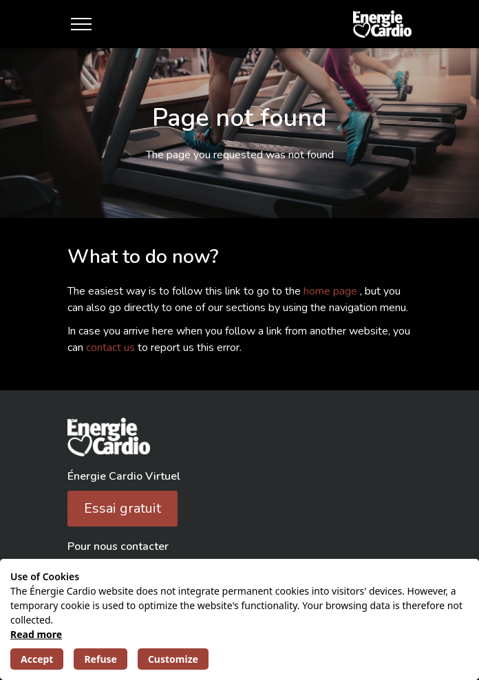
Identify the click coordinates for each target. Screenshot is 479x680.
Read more (36, 634)
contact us (112, 347)
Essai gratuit (122, 508)
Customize (173, 659)
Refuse (100, 659)
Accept (37, 659)
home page (332, 291)
